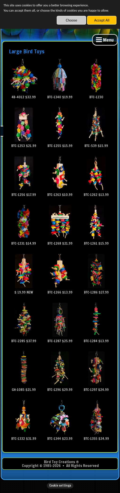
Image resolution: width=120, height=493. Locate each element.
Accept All (101, 20)
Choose (71, 20)
